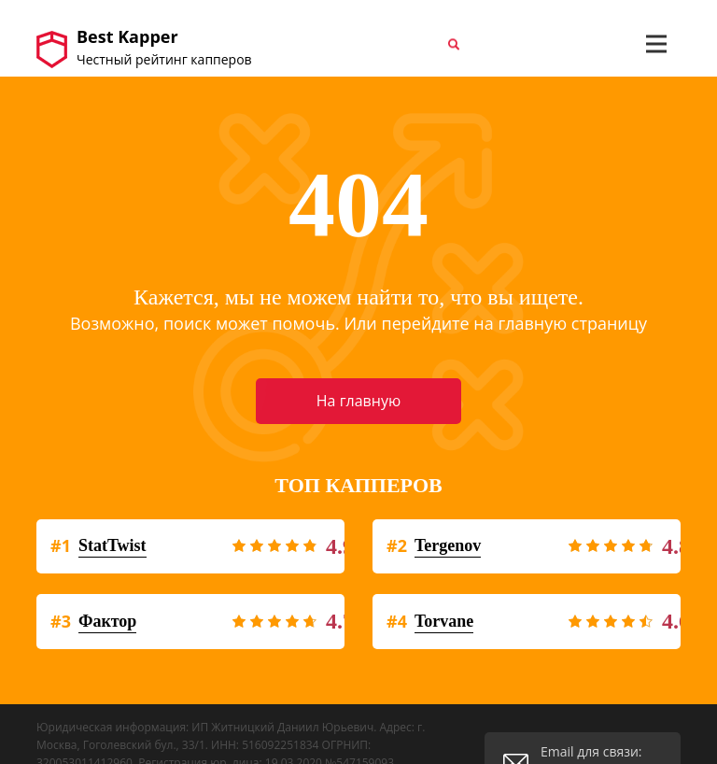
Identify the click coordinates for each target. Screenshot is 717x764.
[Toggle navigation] (656, 44)
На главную (358, 400)
